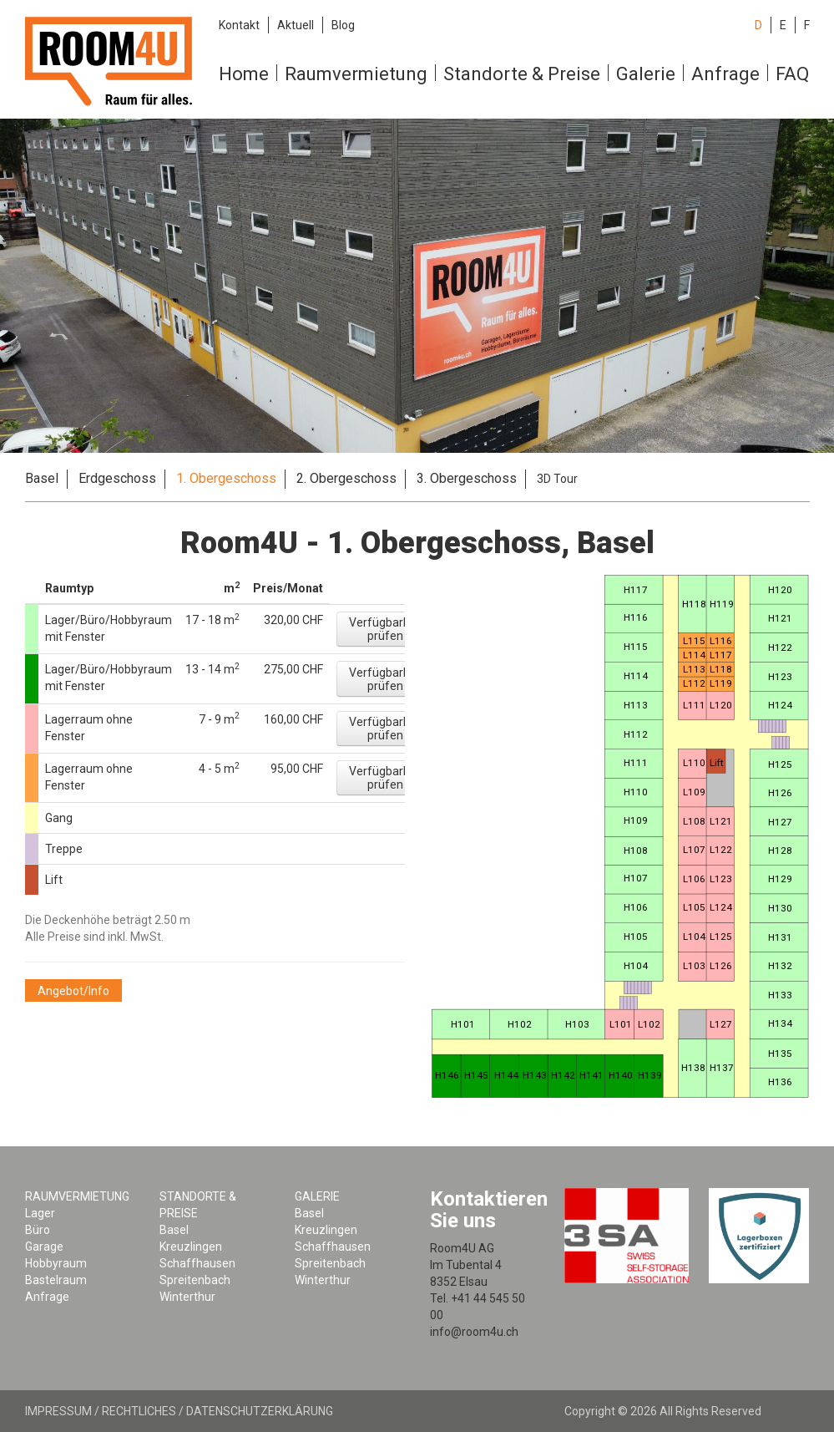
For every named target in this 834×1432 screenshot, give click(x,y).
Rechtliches (139, 1411)
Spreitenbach (194, 1280)
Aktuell (295, 25)
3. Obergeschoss (467, 478)
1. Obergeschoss (226, 478)
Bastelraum (56, 1280)
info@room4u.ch (474, 1331)
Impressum (58, 1411)
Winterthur (187, 1296)
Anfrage (725, 73)
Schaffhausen (197, 1263)
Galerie (645, 73)
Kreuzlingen (190, 1246)
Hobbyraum (56, 1263)
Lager (40, 1213)
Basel (41, 478)
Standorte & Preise (521, 73)
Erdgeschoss (117, 478)
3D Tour (557, 478)
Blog (343, 25)
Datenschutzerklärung (259, 1411)
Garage (44, 1246)
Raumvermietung (356, 73)
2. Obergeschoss (346, 478)
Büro (37, 1229)
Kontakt (239, 25)
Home (244, 73)
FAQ (792, 73)
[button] (385, 629)
